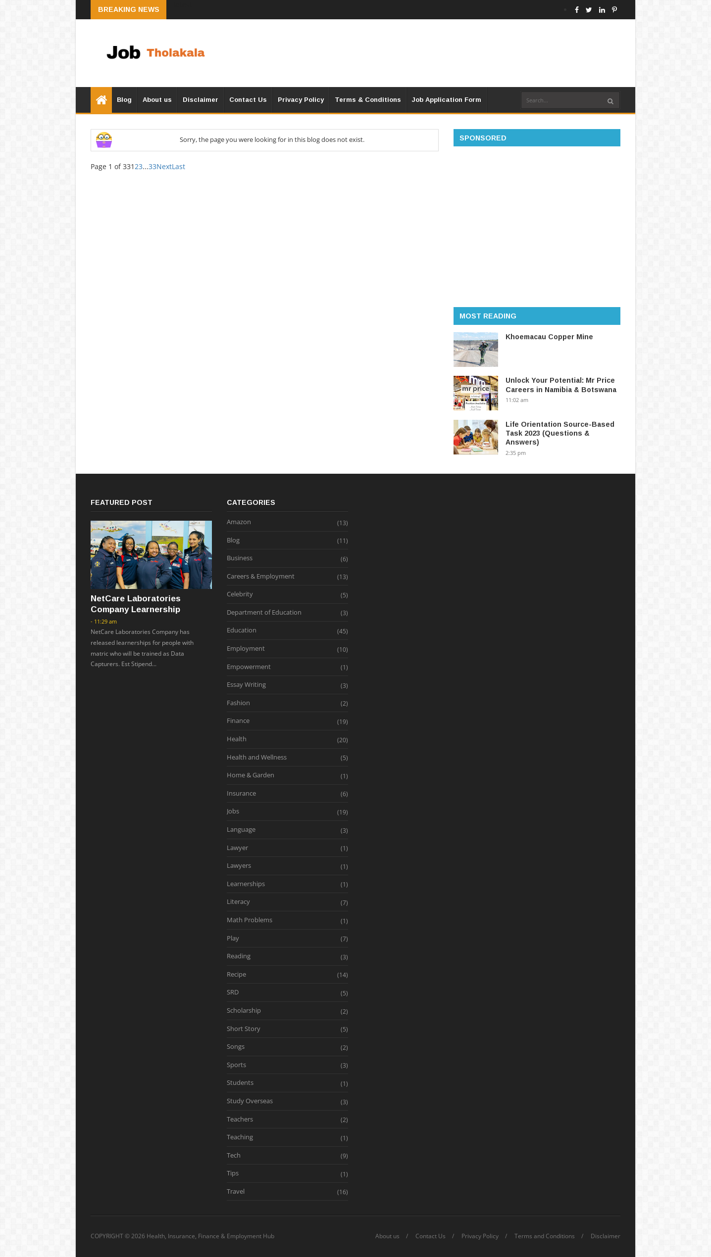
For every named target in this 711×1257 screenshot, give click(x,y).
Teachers (240, 1119)
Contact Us (248, 99)
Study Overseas (250, 1101)
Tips (233, 1173)
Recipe (236, 975)
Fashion (238, 703)
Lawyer (237, 848)
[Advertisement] (440, 53)
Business (240, 558)
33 (152, 166)
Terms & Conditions (368, 99)
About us (157, 99)
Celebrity (240, 594)
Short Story (243, 1029)
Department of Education (264, 613)
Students (240, 1083)
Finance (238, 721)
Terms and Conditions (544, 1236)
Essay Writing (246, 685)
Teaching (240, 1137)
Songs (236, 1047)
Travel (236, 1192)
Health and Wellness (257, 758)
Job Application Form (446, 99)
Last (178, 166)
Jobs (233, 811)
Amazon (239, 522)
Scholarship (244, 1011)
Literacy (238, 902)
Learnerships (246, 884)
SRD (233, 992)
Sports (236, 1065)
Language (241, 830)
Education (241, 630)
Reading (239, 956)
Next (164, 166)
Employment (246, 649)
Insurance (241, 794)
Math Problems (249, 920)
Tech (234, 1156)
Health (237, 739)
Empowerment (249, 667)
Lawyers (239, 866)
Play (233, 939)
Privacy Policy (301, 99)
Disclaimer (200, 99)
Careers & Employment (261, 577)
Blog (124, 99)
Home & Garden (250, 775)
